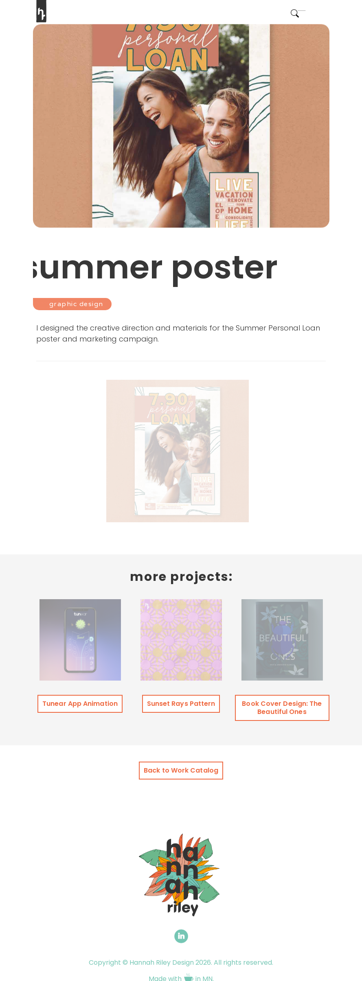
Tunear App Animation (80, 703)
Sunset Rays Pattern (181, 703)
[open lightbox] (177, 448)
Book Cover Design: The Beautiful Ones (282, 707)
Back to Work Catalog (181, 770)
